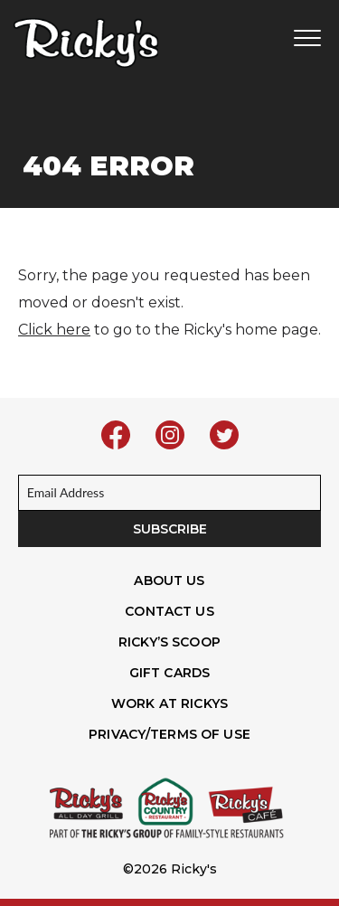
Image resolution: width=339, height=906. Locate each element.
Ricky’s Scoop (169, 642)
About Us (169, 580)
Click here (54, 329)
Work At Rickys (169, 703)
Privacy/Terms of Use (169, 734)
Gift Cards (169, 673)
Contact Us (169, 611)
